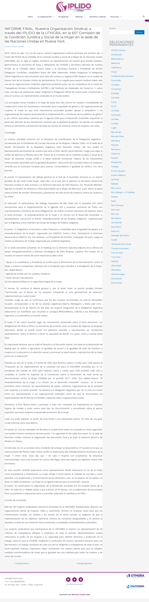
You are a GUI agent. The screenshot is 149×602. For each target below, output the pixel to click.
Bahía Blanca (117, 59)
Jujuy (113, 102)
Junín (114, 106)
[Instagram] (81, 579)
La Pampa (115, 115)
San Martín (116, 218)
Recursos (113, 17)
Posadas (115, 167)
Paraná (114, 158)
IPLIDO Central (18, 46)
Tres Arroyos (117, 253)
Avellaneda (116, 55)
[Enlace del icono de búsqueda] (144, 16)
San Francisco (117, 205)
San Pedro (116, 227)
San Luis (115, 214)
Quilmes (115, 179)
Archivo (8, 46)
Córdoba (115, 85)
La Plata (115, 119)
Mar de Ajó (116, 132)
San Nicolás (116, 223)
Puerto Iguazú (118, 171)
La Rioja (114, 123)
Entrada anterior (23, 563)
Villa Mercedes (118, 274)
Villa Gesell (116, 266)
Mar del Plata (117, 136)
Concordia (116, 80)
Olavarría (115, 154)
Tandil (114, 240)
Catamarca (116, 67)
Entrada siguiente (84, 563)
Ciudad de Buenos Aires (122, 76)
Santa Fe (115, 231)
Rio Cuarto (116, 188)
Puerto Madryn (118, 175)
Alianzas (79, 17)
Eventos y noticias (96, 17)
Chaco (114, 72)
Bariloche (115, 63)
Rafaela (114, 184)
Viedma (114, 261)
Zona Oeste (116, 283)
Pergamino (116, 162)
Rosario (114, 197)
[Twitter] (74, 579)
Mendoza (115, 141)
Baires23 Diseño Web (80, 594)
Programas (65, 17)
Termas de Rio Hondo (121, 244)
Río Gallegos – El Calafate (123, 192)
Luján (113, 128)
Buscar (112, 28)
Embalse (115, 93)
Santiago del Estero (120, 235)
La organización (47, 17)
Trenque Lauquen (120, 248)
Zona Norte (116, 278)
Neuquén (115, 149)
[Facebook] (68, 579)
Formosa (115, 98)
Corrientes (116, 89)
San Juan (115, 210)
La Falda (115, 111)
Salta (113, 201)
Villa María (116, 270)
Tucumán (115, 257)
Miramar (115, 145)
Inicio (33, 17)
